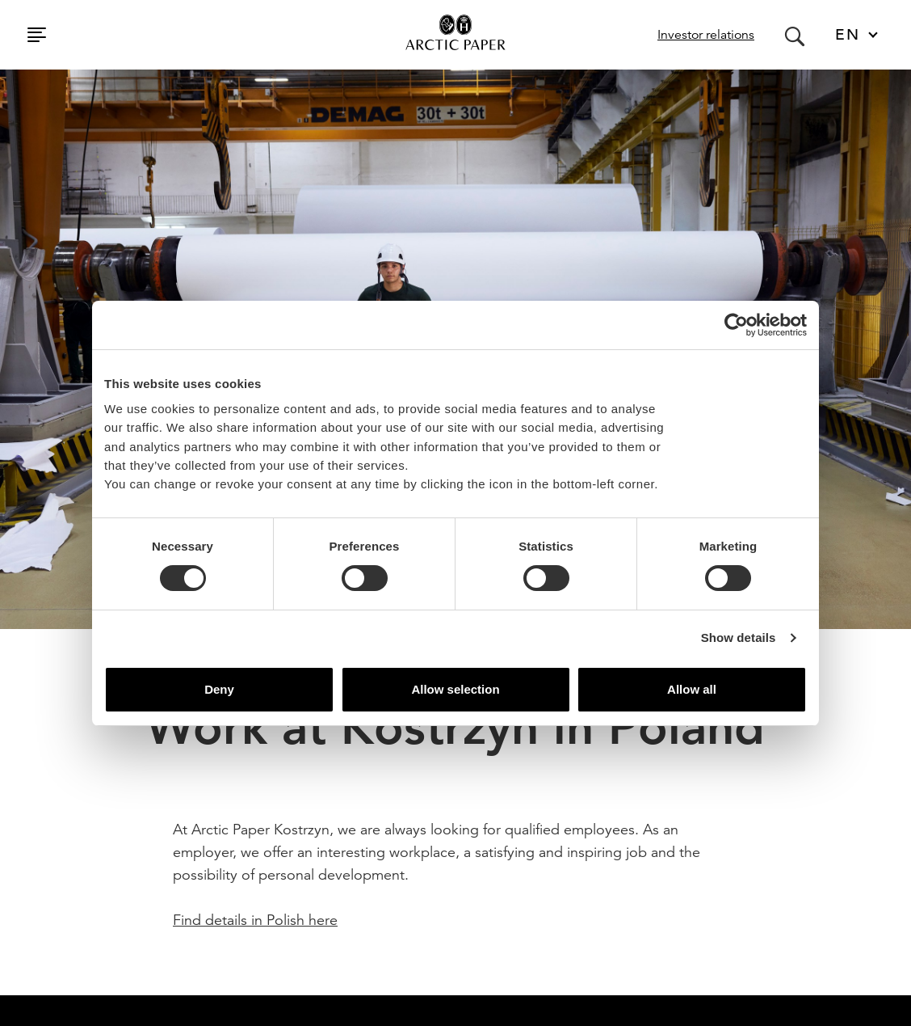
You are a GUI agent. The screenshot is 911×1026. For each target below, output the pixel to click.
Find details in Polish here (255, 919)
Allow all (691, 689)
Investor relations (705, 35)
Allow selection (455, 689)
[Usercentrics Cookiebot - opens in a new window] (736, 325)
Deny (219, 689)
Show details (738, 637)
